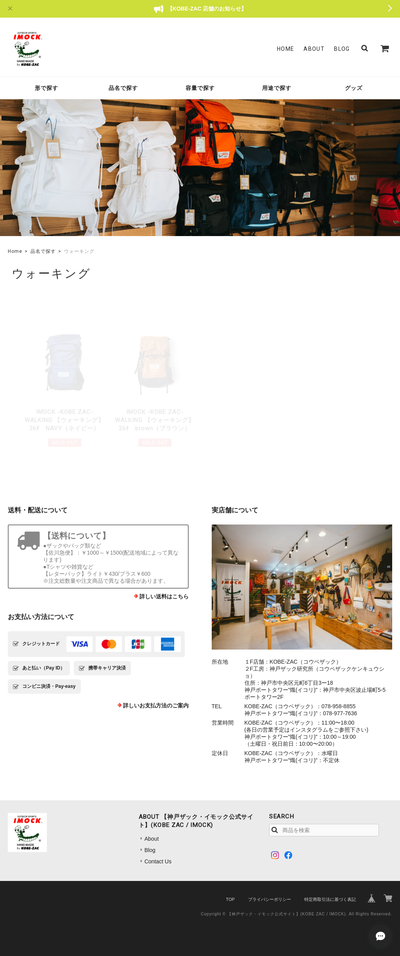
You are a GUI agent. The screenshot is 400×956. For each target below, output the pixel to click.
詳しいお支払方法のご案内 (156, 705)
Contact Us (158, 861)
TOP (230, 899)
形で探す (46, 88)
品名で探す (123, 88)
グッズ (353, 88)
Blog (342, 49)
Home (286, 49)
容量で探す (200, 88)
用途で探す (276, 88)
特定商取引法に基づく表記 (330, 899)
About (314, 49)
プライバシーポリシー (269, 899)
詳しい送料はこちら (164, 596)
